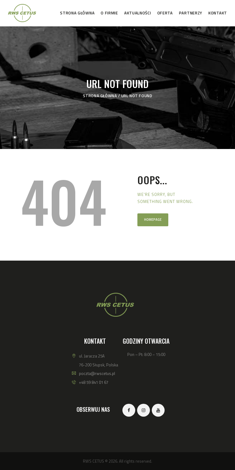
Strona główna (100, 96)
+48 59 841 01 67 (93, 382)
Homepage (153, 219)
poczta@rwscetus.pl (97, 373)
